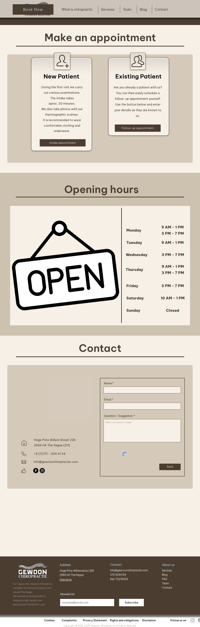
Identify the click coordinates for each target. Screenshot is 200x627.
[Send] (170, 467)
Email (107, 399)
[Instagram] (42, 470)
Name (108, 383)
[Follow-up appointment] (138, 128)
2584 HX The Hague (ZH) (52, 445)
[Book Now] (33, 9)
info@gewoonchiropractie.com (56, 462)
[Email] (86, 602)
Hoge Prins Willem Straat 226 (54, 440)
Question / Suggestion (118, 416)
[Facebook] (35, 470)
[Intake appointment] (63, 143)
